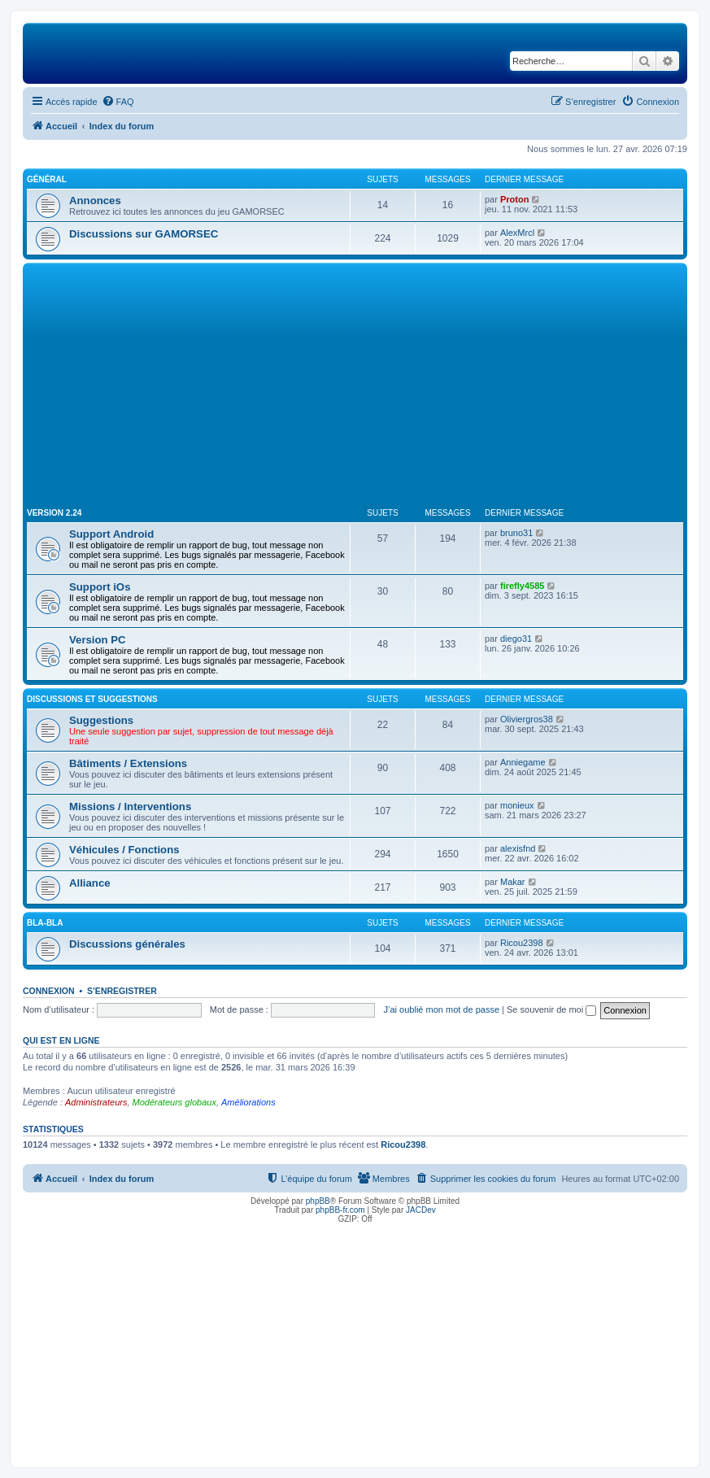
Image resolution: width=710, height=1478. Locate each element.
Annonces (95, 200)
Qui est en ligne (61, 1040)
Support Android (111, 534)
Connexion (49, 991)
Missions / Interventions (130, 806)
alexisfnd (517, 848)
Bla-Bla (45, 922)
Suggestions (101, 720)
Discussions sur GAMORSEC (143, 234)
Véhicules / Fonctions (124, 850)
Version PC (97, 640)
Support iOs (99, 587)
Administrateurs (96, 1102)
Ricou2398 (521, 943)
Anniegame (523, 762)
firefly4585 (522, 586)
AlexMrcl (517, 233)
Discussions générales (127, 944)
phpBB (318, 1201)
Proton (514, 199)
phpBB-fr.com (340, 1210)
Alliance (90, 883)
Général (47, 179)
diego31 (516, 638)
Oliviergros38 (526, 719)
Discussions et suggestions (92, 699)
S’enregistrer (122, 991)
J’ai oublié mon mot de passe (441, 1009)
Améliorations (248, 1102)
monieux (517, 805)
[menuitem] (118, 101)
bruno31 (516, 533)
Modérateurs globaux (174, 1102)
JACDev (421, 1210)
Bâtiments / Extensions (128, 763)
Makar (512, 882)
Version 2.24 (54, 512)
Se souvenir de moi (551, 1009)
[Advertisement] (355, 389)
